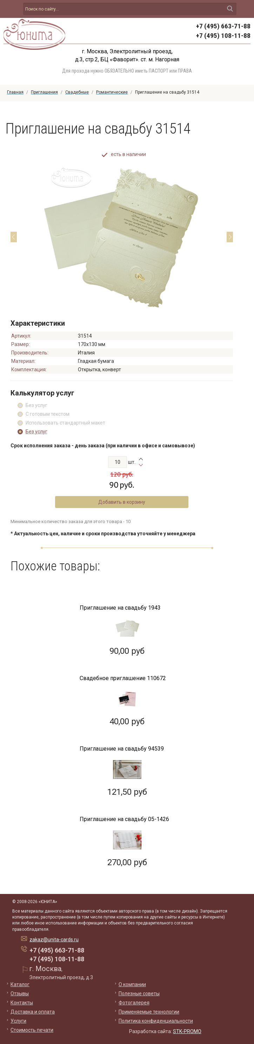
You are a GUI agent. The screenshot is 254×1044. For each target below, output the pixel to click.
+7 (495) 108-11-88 (223, 36)
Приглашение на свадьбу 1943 (120, 607)
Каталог (20, 984)
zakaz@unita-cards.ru (54, 939)
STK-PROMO (187, 1031)
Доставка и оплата (33, 1012)
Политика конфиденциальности (156, 1021)
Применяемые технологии (149, 1012)
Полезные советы (139, 993)
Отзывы (20, 993)
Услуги (18, 1021)
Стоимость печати (32, 1030)
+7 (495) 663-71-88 (223, 26)
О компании (132, 984)
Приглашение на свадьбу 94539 (122, 748)
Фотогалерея (134, 1002)
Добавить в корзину (121, 502)
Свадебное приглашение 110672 (123, 678)
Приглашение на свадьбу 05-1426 (124, 819)
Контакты (22, 1002)
